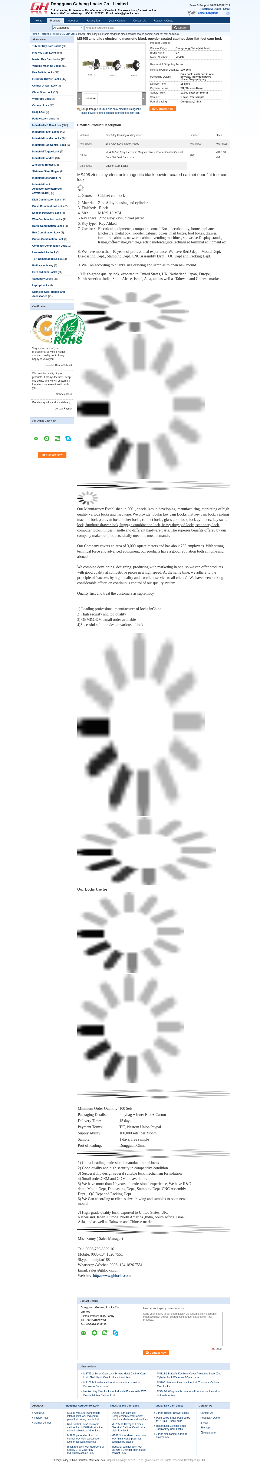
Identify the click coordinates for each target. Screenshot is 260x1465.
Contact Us (139, 20)
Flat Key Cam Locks (44, 52)
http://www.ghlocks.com (112, 1275)
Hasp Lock (38, 112)
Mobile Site (207, 1432)
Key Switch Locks (43, 72)
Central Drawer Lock (44, 85)
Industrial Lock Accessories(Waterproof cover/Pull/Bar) (47, 189)
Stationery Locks (42, 278)
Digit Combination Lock (46, 199)
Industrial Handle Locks (46, 138)
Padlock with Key (42, 265)
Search (182, 27)
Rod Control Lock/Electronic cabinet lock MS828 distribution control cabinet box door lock (85, 1427)
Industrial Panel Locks (45, 131)
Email (226, 8)
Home (39, 20)
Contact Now (165, 108)
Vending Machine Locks (46, 65)
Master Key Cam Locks (46, 59)
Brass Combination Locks (48, 206)
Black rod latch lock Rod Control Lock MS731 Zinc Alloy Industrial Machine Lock (85, 1450)
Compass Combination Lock (49, 245)
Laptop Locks (40, 285)
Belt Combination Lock (46, 232)
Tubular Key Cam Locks (46, 46)
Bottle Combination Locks (48, 226)
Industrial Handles (43, 158)
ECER (204, 1460)
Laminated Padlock (44, 252)
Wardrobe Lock (41, 98)
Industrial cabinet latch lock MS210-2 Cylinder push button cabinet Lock (129, 1450)
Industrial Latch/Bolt (44, 177)
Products (55, 20)
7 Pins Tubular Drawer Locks (172, 1412)
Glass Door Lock (42, 92)
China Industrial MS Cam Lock (87, 1460)
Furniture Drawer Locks (46, 79)
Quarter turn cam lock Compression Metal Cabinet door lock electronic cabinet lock (130, 1416)
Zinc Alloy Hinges (43, 164)
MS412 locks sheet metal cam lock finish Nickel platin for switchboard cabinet (129, 1438)
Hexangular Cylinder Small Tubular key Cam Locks (171, 1427)
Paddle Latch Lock (43, 118)
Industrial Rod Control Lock (49, 145)
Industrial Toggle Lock (45, 151)
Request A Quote (210, 8)
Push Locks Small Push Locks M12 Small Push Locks (173, 1419)
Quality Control (117, 20)
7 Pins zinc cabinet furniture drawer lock (171, 1435)
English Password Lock (46, 212)
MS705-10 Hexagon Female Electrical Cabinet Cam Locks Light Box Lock (128, 1427)
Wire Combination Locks (47, 219)
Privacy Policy (60, 1460)
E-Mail (204, 1422)
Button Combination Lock (48, 239)
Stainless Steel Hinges (46, 171)
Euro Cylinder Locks (44, 272)
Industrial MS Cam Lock (64, 34)
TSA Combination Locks (47, 258)
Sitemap (205, 1427)
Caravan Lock (40, 105)
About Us (73, 20)
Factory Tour (93, 20)
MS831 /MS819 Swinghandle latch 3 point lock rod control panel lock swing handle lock (83, 1416)
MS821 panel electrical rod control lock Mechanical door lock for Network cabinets (83, 1438)
